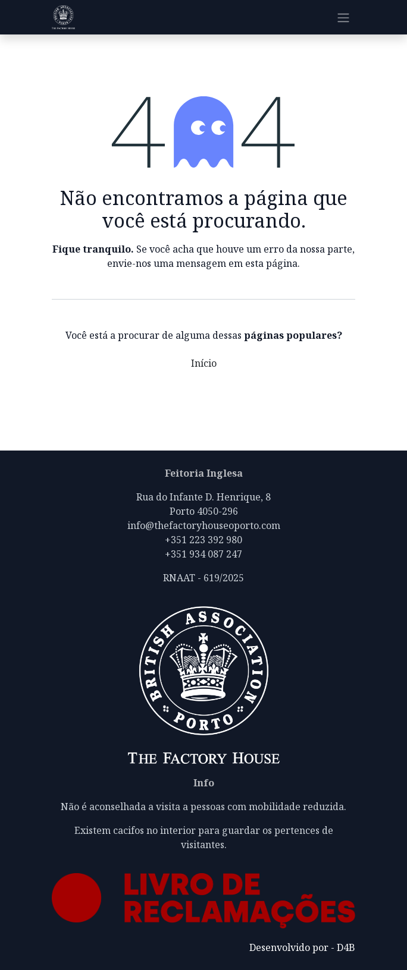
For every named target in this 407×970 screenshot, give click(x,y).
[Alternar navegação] (343, 17)
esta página (271, 263)
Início (204, 363)
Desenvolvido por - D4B (302, 947)
